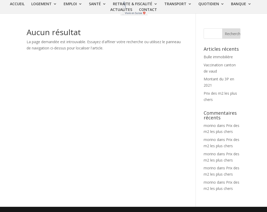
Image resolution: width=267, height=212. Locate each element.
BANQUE (238, 4)
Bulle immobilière (218, 56)
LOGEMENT (41, 4)
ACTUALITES (121, 10)
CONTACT (148, 10)
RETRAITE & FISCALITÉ (132, 4)
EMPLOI (70, 4)
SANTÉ (95, 4)
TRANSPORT (175, 4)
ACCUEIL (17, 4)
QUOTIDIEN (208, 4)
